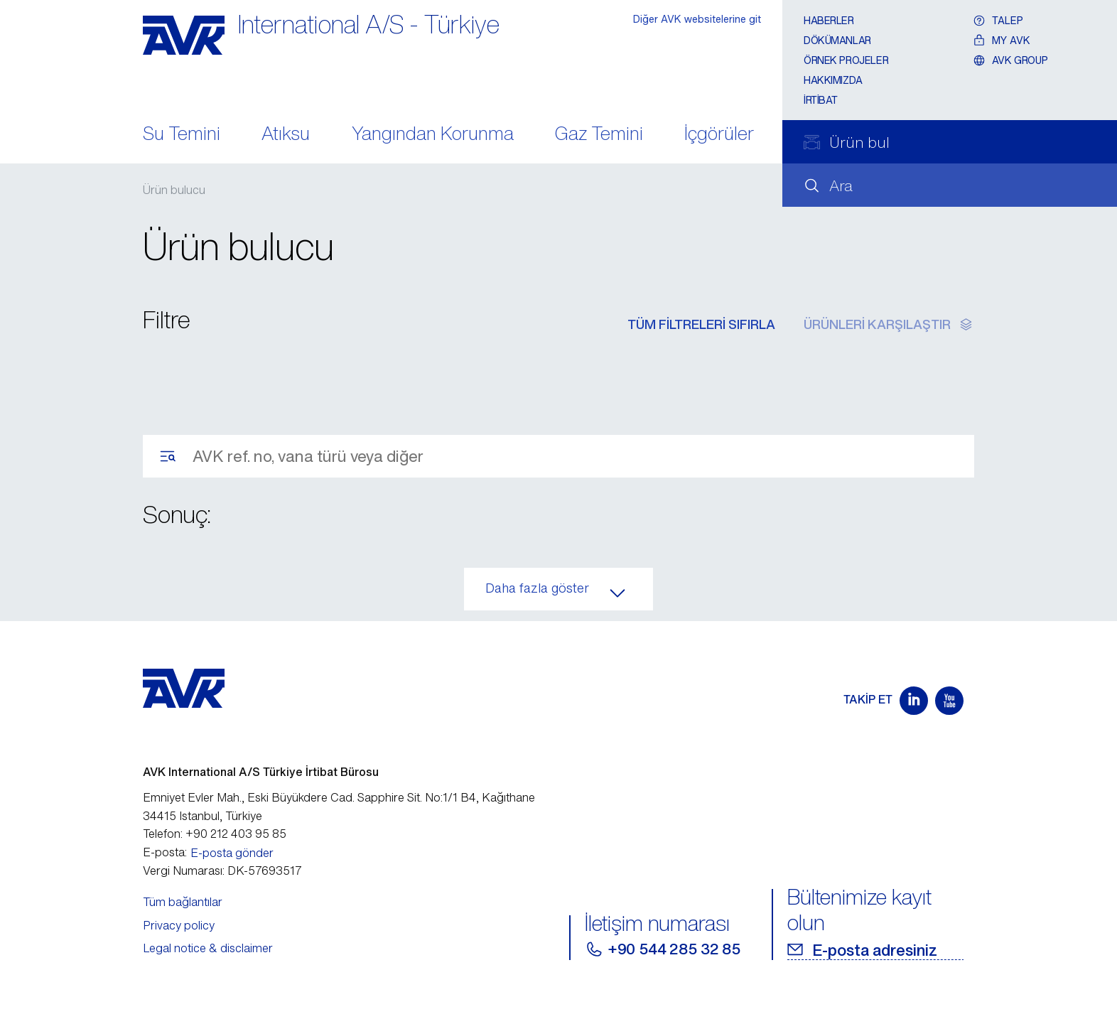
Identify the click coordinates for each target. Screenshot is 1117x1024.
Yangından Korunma (433, 134)
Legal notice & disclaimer (208, 947)
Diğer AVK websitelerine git (697, 18)
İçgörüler (719, 134)
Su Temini (181, 134)
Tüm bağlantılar (182, 901)
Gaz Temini (599, 134)
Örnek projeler (846, 60)
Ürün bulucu (174, 189)
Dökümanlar (837, 40)
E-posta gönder (232, 852)
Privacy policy (179, 925)
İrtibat (821, 99)
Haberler (829, 20)
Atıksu (285, 134)
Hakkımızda (833, 79)
